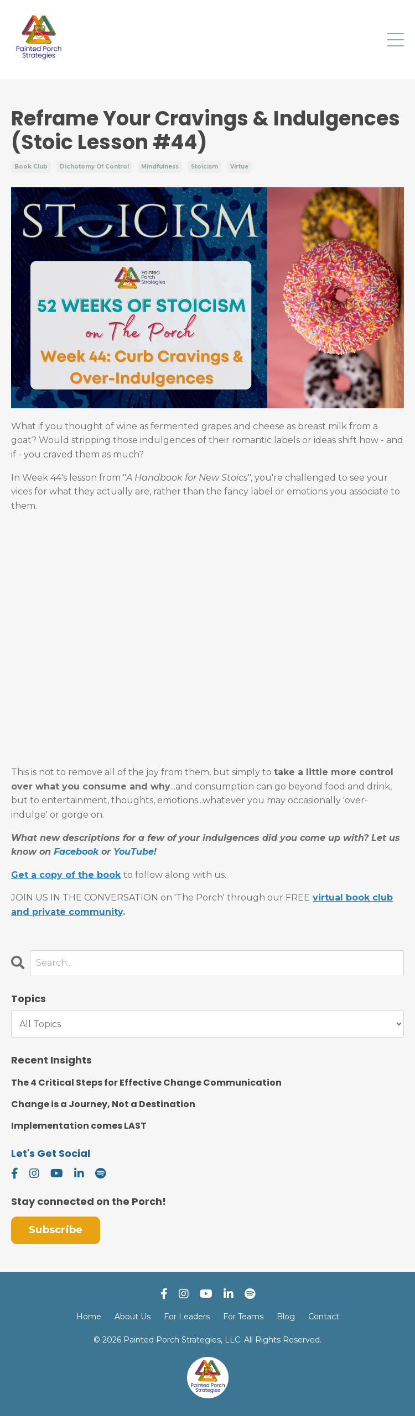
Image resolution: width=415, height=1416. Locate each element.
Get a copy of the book (66, 875)
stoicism (204, 166)
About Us (133, 1317)
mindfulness (160, 166)
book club (31, 166)
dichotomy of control (94, 166)
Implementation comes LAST (79, 1125)
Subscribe (55, 1230)
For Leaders (187, 1317)
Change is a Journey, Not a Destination (103, 1104)
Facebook (76, 851)
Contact (323, 1317)
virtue (239, 166)
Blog (286, 1317)
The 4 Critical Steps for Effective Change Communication (146, 1082)
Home (88, 1317)
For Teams (243, 1317)
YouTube (133, 851)
